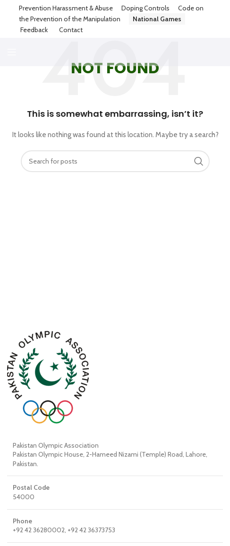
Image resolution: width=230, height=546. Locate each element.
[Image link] (48, 376)
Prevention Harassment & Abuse (66, 8)
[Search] (115, 161)
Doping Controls (145, 8)
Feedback (34, 30)
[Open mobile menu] (11, 52)
